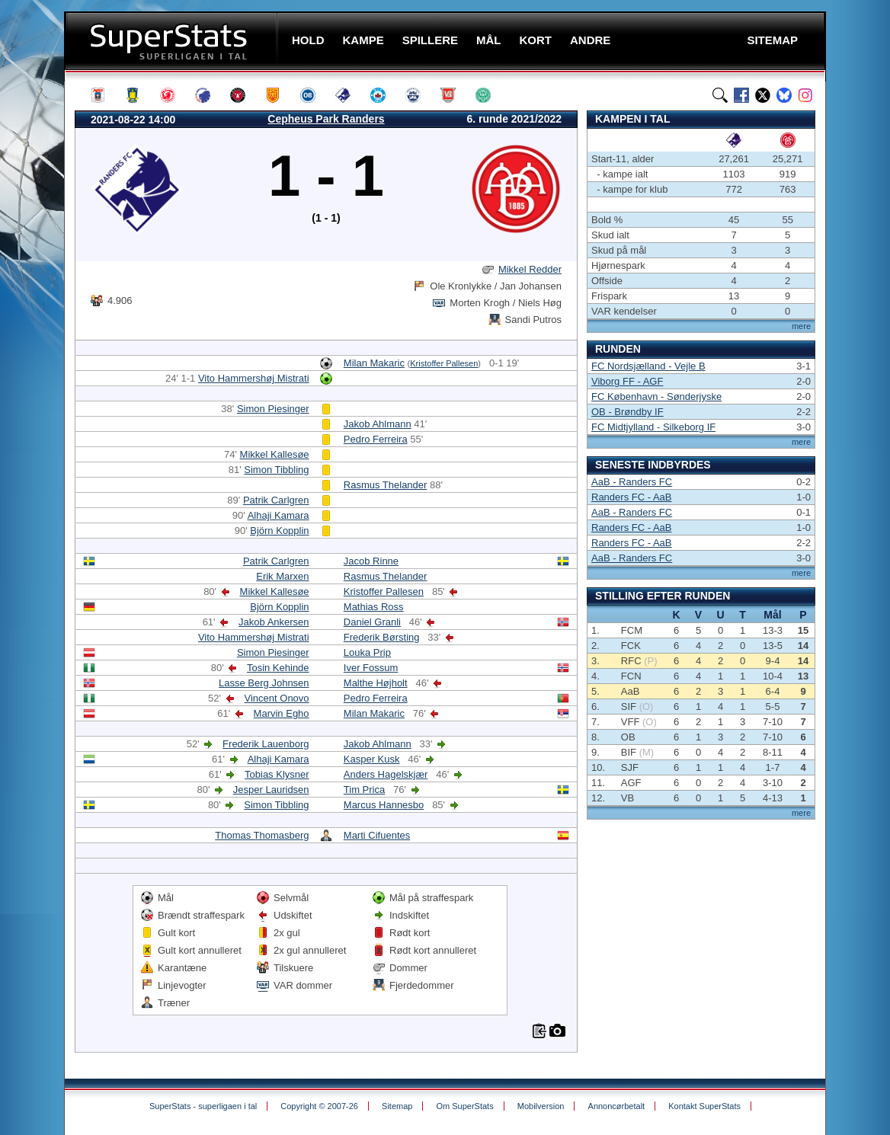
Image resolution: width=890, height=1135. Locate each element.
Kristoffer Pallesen (444, 363)
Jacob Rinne (371, 561)
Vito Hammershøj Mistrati (253, 378)
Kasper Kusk (372, 759)
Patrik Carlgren (276, 500)
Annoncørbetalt (616, 1106)
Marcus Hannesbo (384, 804)
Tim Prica (364, 789)
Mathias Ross (374, 606)
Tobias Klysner (277, 774)
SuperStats (172, 40)
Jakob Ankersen (274, 622)
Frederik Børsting (382, 637)
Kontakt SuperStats (704, 1106)
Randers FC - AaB (631, 497)
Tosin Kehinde (278, 667)
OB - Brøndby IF (627, 411)
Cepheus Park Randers (325, 119)
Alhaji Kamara (278, 515)
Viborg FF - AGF (627, 381)
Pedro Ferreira (376, 439)
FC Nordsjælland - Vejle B (648, 366)
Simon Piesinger (273, 408)
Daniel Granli (372, 622)
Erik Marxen (282, 576)
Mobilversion (541, 1106)
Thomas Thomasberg (262, 835)
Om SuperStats (464, 1106)
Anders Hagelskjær (386, 774)
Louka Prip (367, 652)
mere (801, 326)
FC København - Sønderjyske (656, 396)
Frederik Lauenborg (265, 744)
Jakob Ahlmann (377, 424)
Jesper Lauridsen (271, 789)
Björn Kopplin (279, 530)
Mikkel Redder (530, 269)
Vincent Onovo (277, 698)
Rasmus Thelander (385, 485)
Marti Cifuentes (377, 835)
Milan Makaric (374, 363)
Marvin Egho (281, 713)
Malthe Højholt (376, 683)
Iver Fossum (371, 667)
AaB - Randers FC (631, 482)
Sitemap (397, 1106)
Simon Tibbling (276, 469)
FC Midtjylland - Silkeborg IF (653, 427)
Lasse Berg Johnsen (264, 683)
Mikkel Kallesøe (274, 454)
